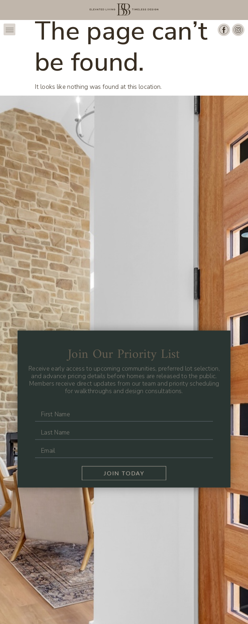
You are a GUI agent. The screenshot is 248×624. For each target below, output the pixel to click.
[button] (9, 29)
